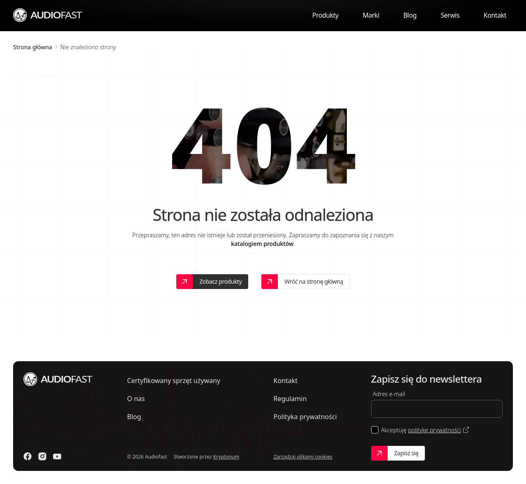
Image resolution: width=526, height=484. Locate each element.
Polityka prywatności (305, 416)
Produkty (325, 15)
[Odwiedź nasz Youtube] (57, 456)
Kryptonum (226, 456)
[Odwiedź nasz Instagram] (42, 456)
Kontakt (495, 15)
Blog (409, 15)
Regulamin (290, 398)
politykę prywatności (434, 430)
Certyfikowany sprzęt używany (173, 380)
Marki (370, 15)
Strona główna (32, 47)
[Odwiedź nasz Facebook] (27, 456)
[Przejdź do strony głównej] (48, 14)
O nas (136, 398)
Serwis (450, 15)
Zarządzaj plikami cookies (302, 456)
